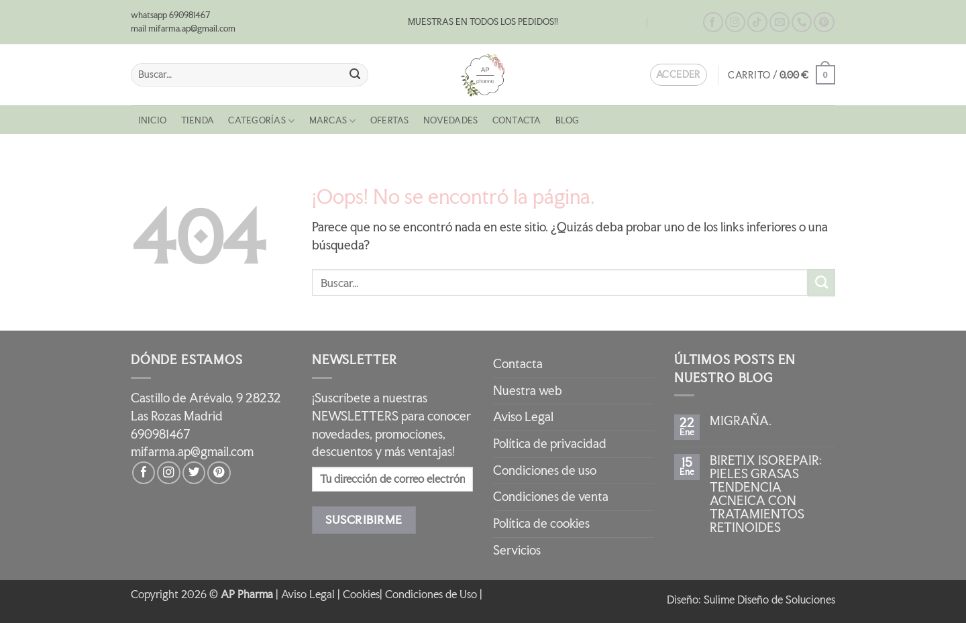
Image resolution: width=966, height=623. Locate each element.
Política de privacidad (549, 444)
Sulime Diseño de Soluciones (769, 599)
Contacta (675, 22)
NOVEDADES (450, 120)
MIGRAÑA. (740, 421)
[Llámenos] (802, 22)
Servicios (517, 550)
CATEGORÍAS (261, 121)
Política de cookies (541, 523)
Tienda (197, 120)
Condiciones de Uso (431, 594)
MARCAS (332, 121)
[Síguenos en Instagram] (735, 22)
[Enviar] (355, 75)
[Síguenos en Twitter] (193, 472)
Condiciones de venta (550, 497)
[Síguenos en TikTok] (757, 22)
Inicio (152, 120)
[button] (781, 75)
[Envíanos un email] (779, 22)
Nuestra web (527, 391)
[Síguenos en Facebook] (713, 22)
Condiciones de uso (544, 470)
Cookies (361, 594)
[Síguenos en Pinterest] (824, 22)
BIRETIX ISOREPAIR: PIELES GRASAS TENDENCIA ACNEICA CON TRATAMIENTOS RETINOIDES (766, 494)
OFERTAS (389, 120)
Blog (631, 22)
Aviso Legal (523, 417)
